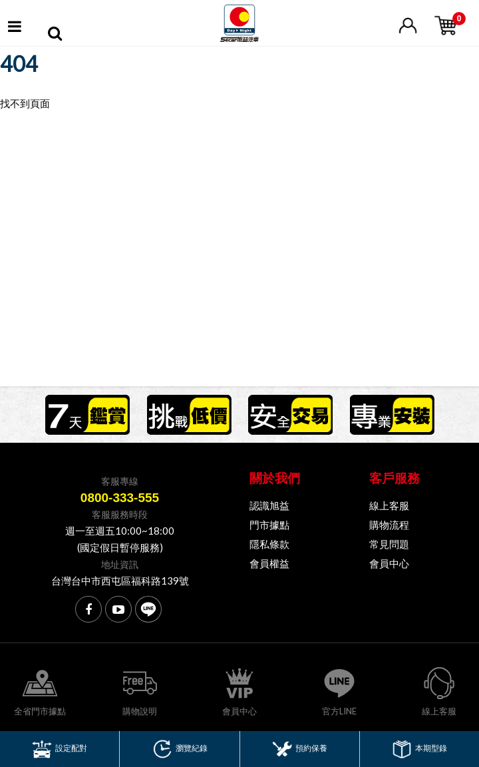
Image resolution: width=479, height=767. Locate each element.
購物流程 (389, 525)
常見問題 (389, 544)
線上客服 (389, 505)
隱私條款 (269, 544)
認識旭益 (269, 505)
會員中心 (389, 563)
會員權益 (269, 563)
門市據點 (269, 525)
